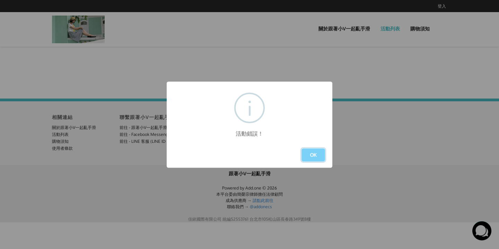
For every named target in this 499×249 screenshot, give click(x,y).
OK (313, 155)
